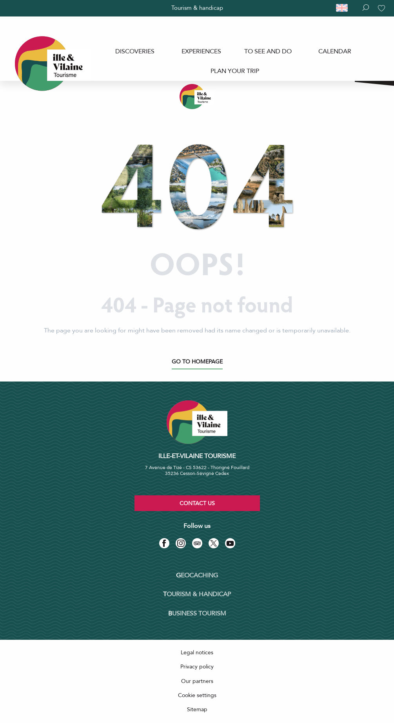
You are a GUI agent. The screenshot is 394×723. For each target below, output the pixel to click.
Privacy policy (197, 666)
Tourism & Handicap (197, 594)
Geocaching (197, 575)
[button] (345, 8)
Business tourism (197, 613)
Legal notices (197, 652)
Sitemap (197, 709)
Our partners (197, 681)
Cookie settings (197, 695)
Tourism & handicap (197, 8)
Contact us (197, 503)
